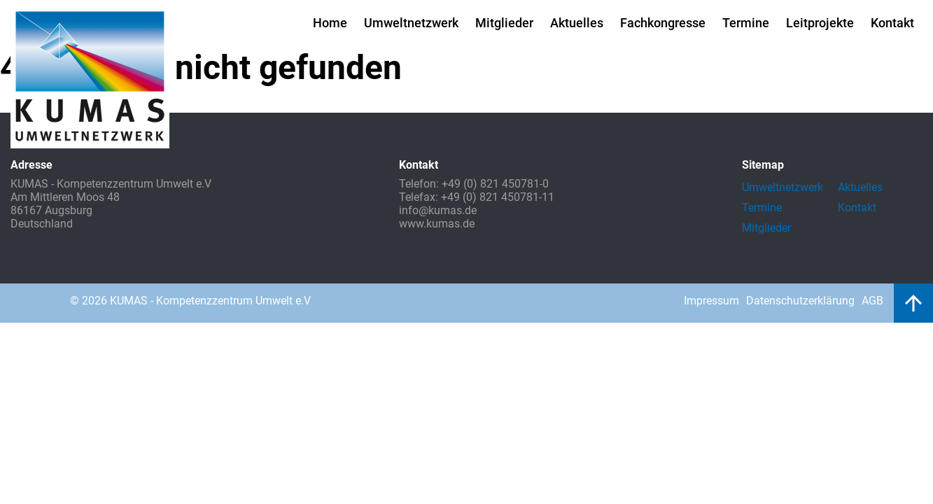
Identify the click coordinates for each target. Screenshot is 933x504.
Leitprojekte (820, 22)
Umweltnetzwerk (411, 22)
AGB (872, 300)
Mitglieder (504, 22)
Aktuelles (576, 22)
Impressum (711, 300)
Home (330, 22)
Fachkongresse (663, 22)
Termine (745, 22)
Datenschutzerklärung (800, 300)
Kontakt (892, 22)
